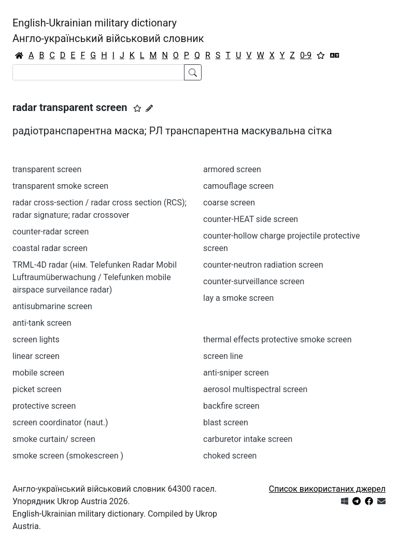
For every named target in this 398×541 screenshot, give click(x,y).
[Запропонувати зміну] (149, 108)
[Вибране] (321, 55)
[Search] (98, 72)
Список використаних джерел (327, 489)
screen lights (36, 339)
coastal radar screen (50, 248)
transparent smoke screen (60, 186)
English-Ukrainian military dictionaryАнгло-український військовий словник (108, 31)
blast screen (225, 422)
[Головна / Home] (19, 55)
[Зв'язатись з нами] (381, 501)
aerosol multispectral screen (255, 389)
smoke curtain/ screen (53, 439)
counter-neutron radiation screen (263, 265)
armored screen (232, 169)
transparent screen (46, 169)
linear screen (36, 356)
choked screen (230, 456)
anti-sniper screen (236, 373)
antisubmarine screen (52, 306)
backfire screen (231, 406)
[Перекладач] (335, 55)
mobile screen (38, 373)
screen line (223, 356)
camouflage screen (238, 186)
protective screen (44, 406)
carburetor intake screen (247, 439)
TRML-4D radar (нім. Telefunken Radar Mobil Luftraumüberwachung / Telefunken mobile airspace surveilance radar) (94, 277)
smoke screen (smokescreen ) (67, 456)
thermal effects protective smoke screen (277, 339)
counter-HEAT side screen (250, 219)
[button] (137, 108)
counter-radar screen (50, 232)
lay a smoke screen (238, 298)
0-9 (305, 55)
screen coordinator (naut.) (60, 422)
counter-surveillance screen (253, 281)
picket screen (37, 389)
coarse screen (229, 202)
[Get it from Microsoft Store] (344, 501)
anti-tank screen (42, 323)
